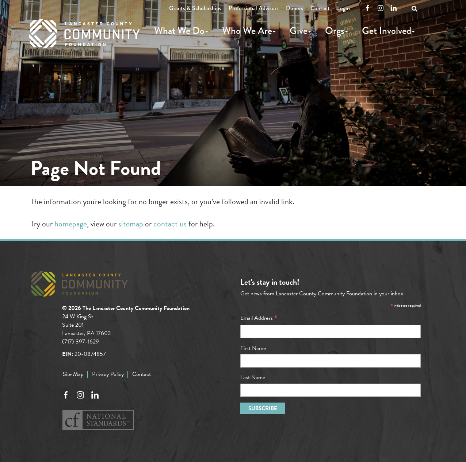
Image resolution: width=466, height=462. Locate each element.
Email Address (258, 318)
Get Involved (386, 30)
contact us (170, 224)
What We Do (179, 30)
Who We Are (247, 30)
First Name (253, 348)
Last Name (252, 377)
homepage (70, 224)
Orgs (334, 30)
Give (299, 30)
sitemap (130, 224)
